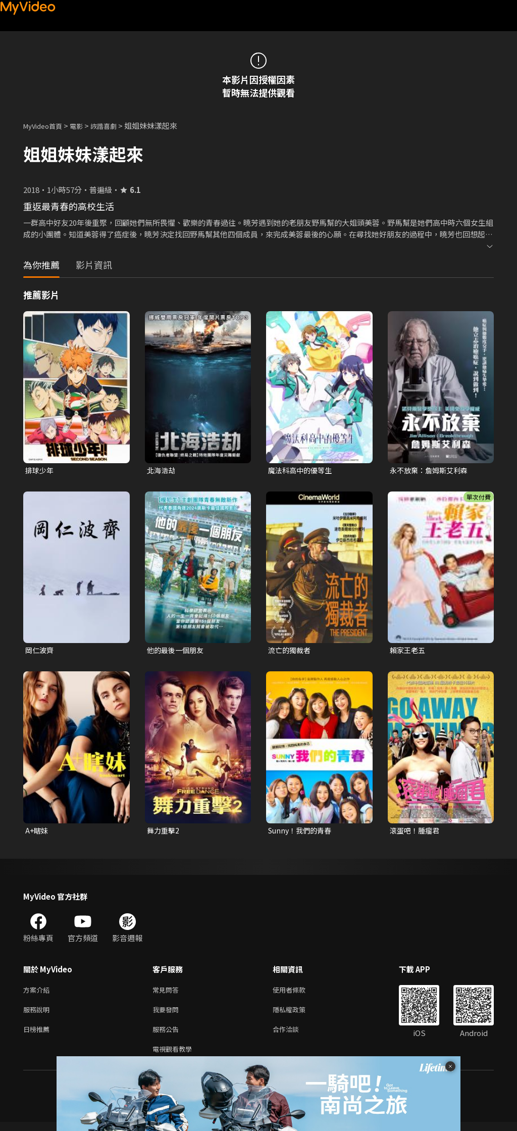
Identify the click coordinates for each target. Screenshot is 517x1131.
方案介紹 (38, 993)
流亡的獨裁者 (291, 651)
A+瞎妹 (37, 832)
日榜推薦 (38, 1035)
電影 (84, 125)
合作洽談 (294, 1035)
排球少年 (40, 470)
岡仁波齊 (40, 651)
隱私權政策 (298, 1014)
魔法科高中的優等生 (302, 470)
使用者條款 (298, 993)
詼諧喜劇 (114, 125)
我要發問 (167, 1014)
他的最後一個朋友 (177, 651)
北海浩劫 (162, 470)
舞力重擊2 (164, 832)
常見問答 (167, 993)
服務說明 (38, 1014)
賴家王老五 (409, 651)
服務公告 (167, 1035)
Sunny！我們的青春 (302, 832)
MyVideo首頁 (46, 125)
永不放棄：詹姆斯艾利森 (431, 470)
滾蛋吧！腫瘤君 (416, 832)
